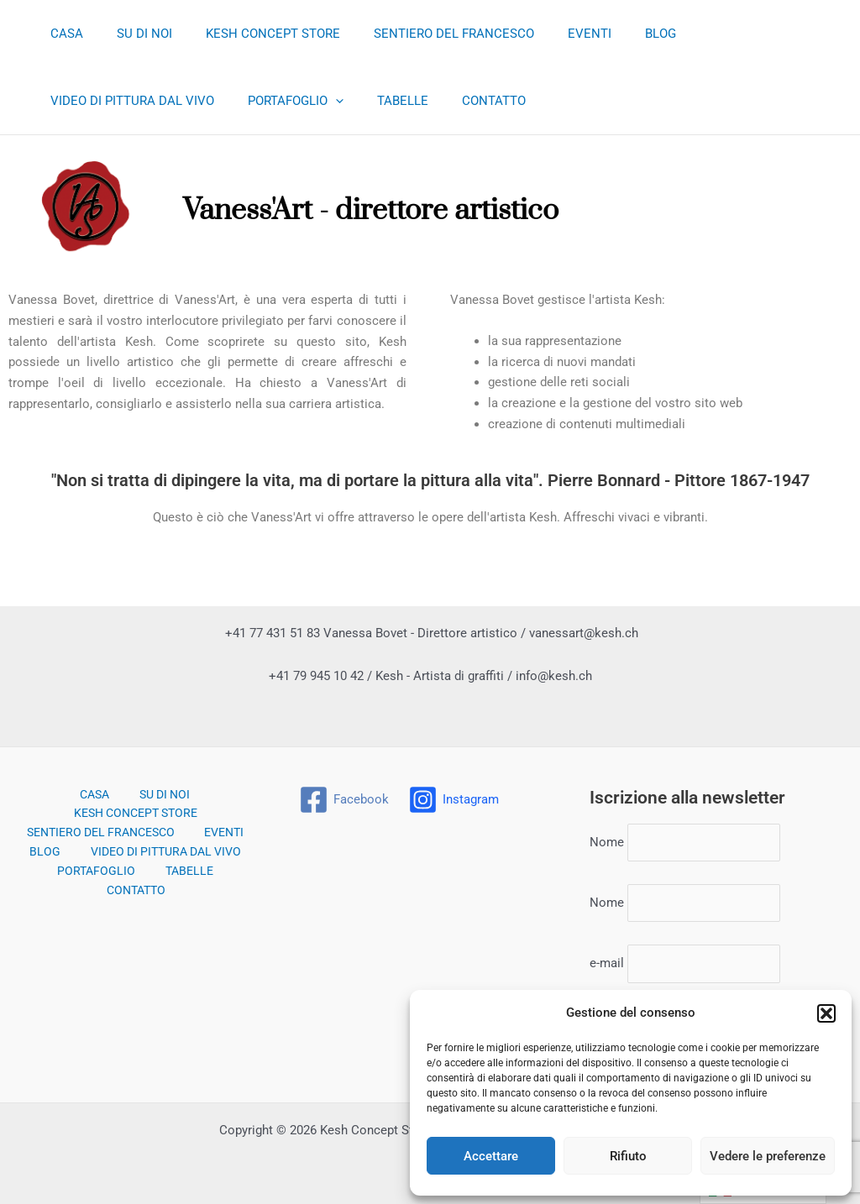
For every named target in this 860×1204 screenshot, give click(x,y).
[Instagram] (455, 790)
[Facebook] (345, 790)
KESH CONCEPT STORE (252, 33)
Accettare (491, 1156)
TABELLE (192, 100)
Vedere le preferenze (768, 1156)
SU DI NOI (132, 33)
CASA (62, 33)
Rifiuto (628, 1156)
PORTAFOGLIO (94, 100)
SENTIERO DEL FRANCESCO (424, 33)
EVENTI (552, 33)
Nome (607, 835)
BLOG (614, 33)
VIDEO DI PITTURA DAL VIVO (737, 33)
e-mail (607, 962)
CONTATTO (275, 100)
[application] (134, 100)
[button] (826, 1013)
